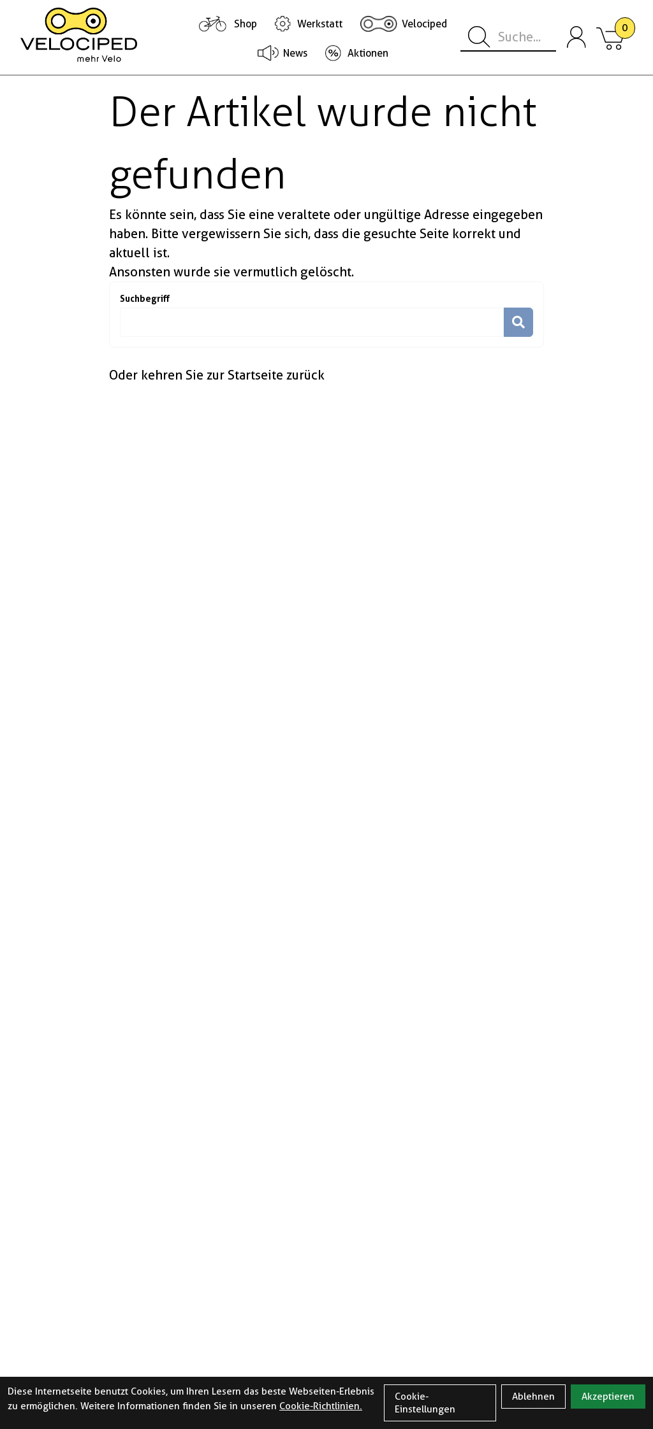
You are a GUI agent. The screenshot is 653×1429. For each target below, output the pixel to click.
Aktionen (368, 53)
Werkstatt (319, 24)
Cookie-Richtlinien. (320, 1406)
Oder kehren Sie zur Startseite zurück (217, 375)
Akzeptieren (608, 1396)
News (295, 53)
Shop (245, 24)
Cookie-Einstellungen (425, 1403)
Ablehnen (533, 1396)
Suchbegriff (145, 298)
